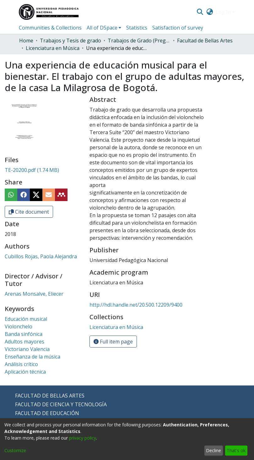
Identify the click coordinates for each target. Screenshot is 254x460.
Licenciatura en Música (52, 48)
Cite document (29, 211)
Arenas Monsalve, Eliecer (34, 293)
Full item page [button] (113, 341)
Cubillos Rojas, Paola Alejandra (41, 256)
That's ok (236, 450)
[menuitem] (209, 12)
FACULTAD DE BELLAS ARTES (49, 395)
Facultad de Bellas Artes (205, 40)
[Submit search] (200, 12)
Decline (213, 450)
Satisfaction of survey (177, 27)
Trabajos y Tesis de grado (70, 40)
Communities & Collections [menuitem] (50, 27)
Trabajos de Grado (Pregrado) (139, 40)
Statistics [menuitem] (136, 27)
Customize (15, 450)
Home (26, 40)
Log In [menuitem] (223, 11)
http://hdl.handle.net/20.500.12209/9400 (135, 304)
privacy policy (82, 438)
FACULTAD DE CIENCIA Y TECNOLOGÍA (61, 404)
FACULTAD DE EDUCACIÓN (47, 413)
